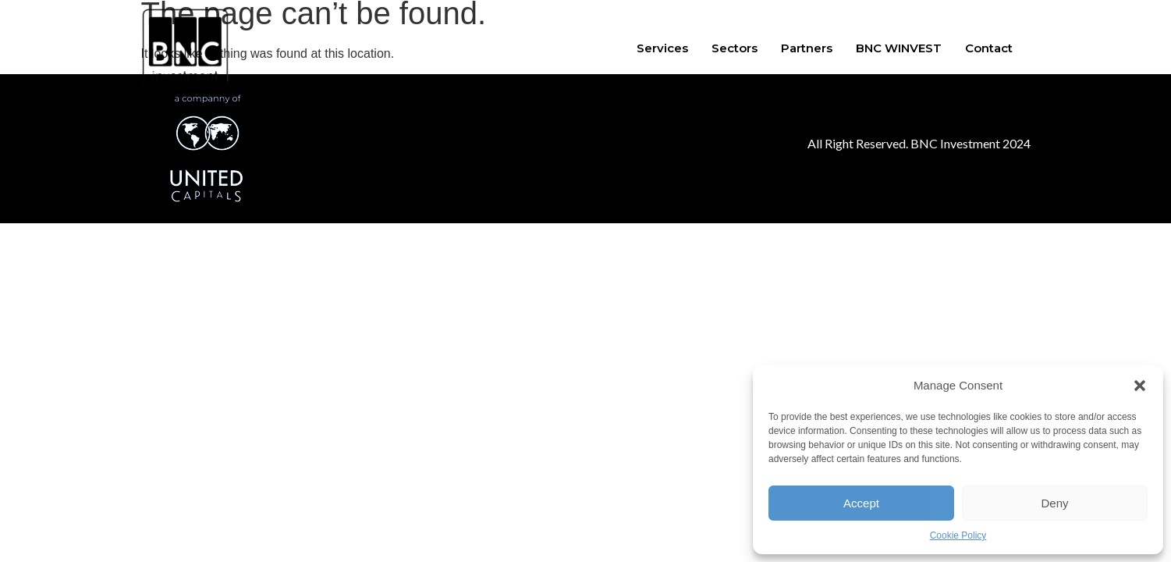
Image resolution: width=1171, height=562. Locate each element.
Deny (1054, 503)
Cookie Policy (958, 535)
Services (662, 48)
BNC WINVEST (899, 48)
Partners (806, 48)
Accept (861, 503)
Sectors (734, 48)
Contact (989, 48)
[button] (1140, 385)
